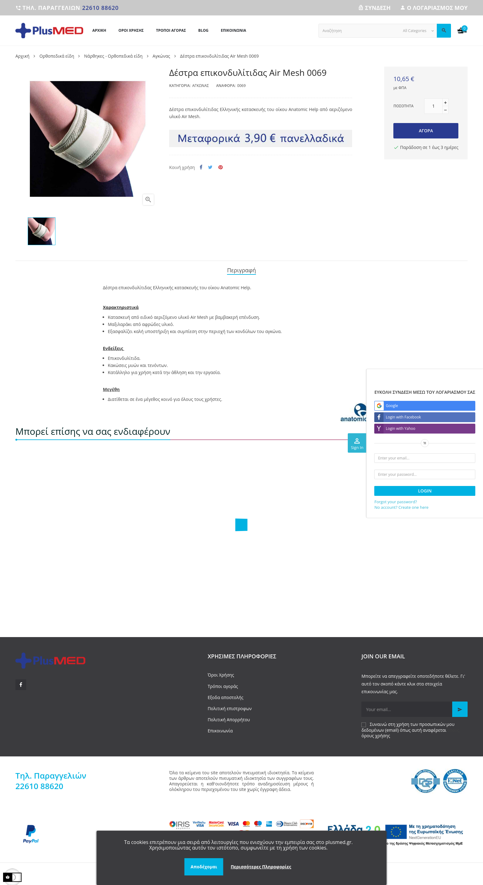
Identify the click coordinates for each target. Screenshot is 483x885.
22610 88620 (100, 7)
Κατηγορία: (180, 85)
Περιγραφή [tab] (241, 269)
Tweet (210, 167)
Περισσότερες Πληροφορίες (261, 867)
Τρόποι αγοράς (223, 684)
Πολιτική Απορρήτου (229, 717)
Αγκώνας (200, 85)
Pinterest (220, 167)
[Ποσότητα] (433, 106)
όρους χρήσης (375, 733)
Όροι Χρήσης (221, 673)
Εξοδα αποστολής (225, 695)
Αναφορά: (226, 85)
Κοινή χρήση (201, 167)
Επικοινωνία (220, 729)
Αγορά (426, 131)
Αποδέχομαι (204, 867)
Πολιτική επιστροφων (230, 706)
